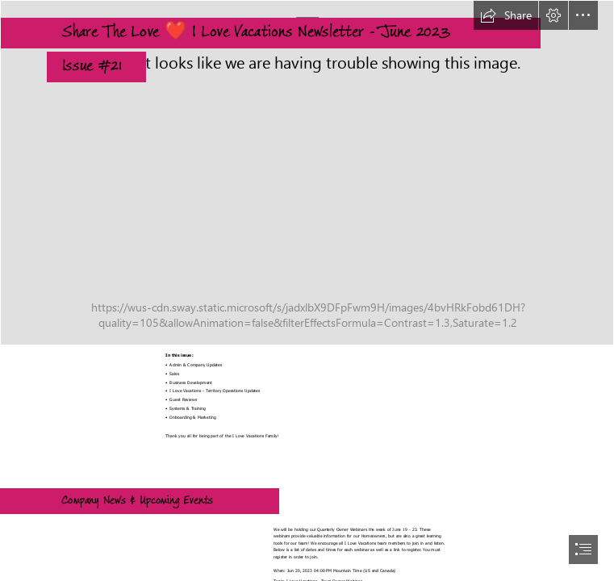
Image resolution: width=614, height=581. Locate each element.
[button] (506, 15)
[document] (307, 290)
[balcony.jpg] (307, 172)
